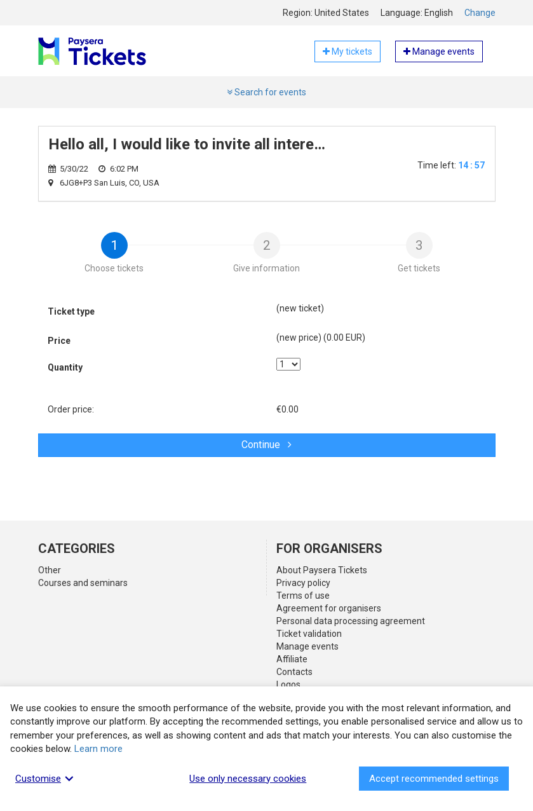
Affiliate (291, 659)
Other (49, 570)
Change (480, 13)
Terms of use (303, 595)
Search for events (266, 92)
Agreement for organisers (328, 608)
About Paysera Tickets (321, 570)
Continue (266, 445)
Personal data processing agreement (350, 621)
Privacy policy (303, 583)
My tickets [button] (347, 51)
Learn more (98, 748)
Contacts (294, 672)
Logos (288, 684)
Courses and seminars (83, 583)
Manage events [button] (439, 51)
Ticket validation (309, 634)
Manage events (307, 646)
